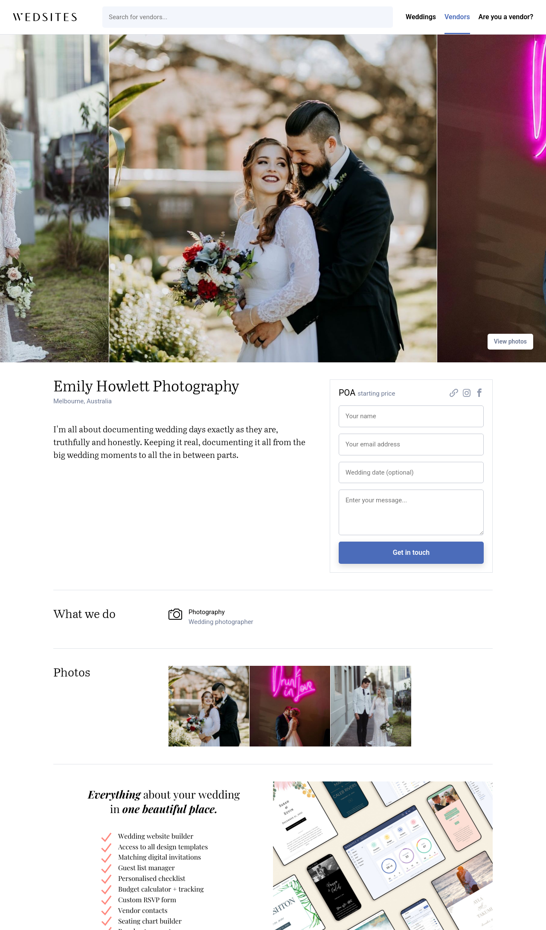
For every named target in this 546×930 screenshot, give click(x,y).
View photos (510, 341)
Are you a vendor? (506, 17)
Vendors (457, 17)
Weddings (421, 17)
